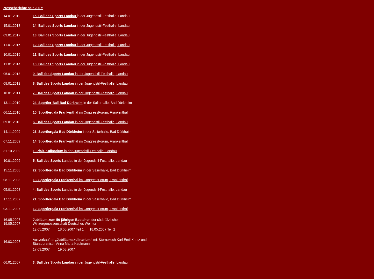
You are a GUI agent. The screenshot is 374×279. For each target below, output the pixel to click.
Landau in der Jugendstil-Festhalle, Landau (94, 161)
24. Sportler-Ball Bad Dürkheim (57, 103)
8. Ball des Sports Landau (53, 83)
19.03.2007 (66, 249)
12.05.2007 (41, 229)
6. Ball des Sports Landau (53, 122)
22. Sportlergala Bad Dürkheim (57, 170)
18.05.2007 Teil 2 (102, 229)
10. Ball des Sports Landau (54, 64)
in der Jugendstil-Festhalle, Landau (81, 25)
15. (35, 112)
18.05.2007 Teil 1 (71, 229)
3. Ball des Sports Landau (53, 262)
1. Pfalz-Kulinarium (48, 151)
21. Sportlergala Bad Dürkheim (57, 199)
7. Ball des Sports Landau (53, 93)
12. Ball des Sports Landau (54, 45)
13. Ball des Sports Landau (54, 35)
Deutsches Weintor (82, 223)
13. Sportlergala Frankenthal (56, 180)
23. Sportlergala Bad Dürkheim (57, 132)
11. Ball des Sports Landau (54, 54)
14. (35, 141)
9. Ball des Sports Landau (53, 74)
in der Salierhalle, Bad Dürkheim (106, 132)
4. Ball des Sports (47, 189)
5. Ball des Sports (47, 161)
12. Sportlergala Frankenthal (56, 209)
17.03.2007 (41, 249)
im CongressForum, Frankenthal (83, 112)
